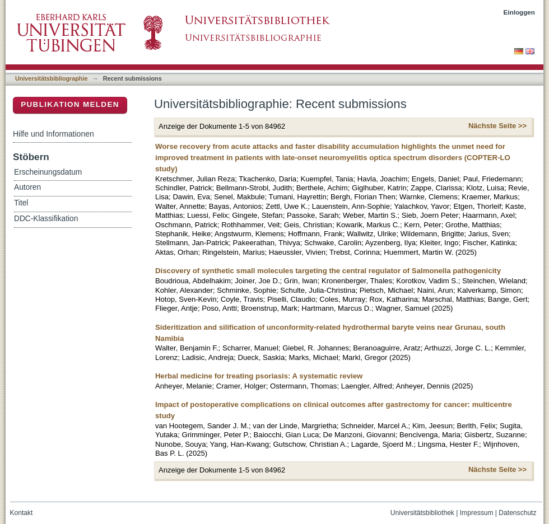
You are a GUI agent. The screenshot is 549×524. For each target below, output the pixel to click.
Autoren (27, 187)
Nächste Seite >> (497, 125)
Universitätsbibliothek (422, 513)
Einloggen (520, 12)
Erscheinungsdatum (48, 172)
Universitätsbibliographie (51, 78)
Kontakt (21, 513)
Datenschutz (517, 513)
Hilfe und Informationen (53, 133)
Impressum (477, 513)
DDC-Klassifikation (46, 218)
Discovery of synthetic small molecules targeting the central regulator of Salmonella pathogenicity (328, 270)
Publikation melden (70, 104)
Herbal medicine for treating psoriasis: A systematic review (258, 376)
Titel (21, 203)
